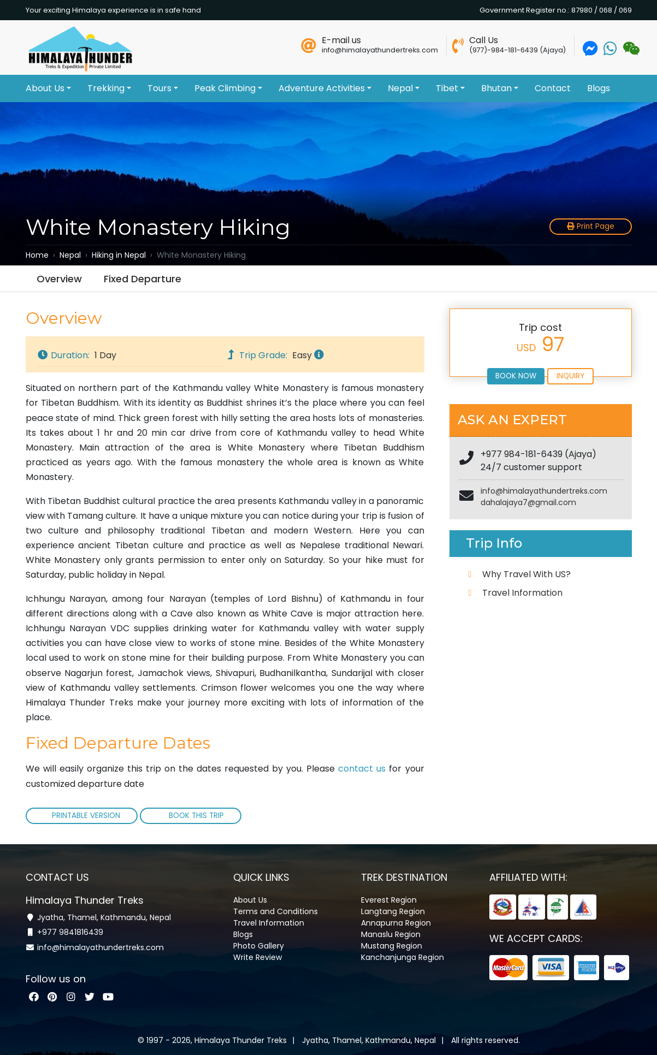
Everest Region (389, 895)
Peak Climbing (228, 88)
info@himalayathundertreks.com (544, 490)
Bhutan (499, 88)
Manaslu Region (391, 929)
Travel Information (522, 592)
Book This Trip (195, 815)
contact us (362, 768)
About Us (48, 88)
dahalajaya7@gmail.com (528, 502)
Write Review (257, 952)
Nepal (403, 88)
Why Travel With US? (526, 574)
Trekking (109, 88)
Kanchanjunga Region (402, 952)
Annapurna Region (396, 918)
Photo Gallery (258, 941)
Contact (553, 88)
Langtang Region (393, 907)
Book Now (515, 376)
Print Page (590, 226)
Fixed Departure (142, 279)
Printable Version (86, 815)
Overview (59, 279)
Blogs (598, 88)
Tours (162, 88)
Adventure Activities (325, 88)
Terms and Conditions (275, 907)
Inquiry (570, 376)
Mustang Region (391, 941)
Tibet (450, 88)
